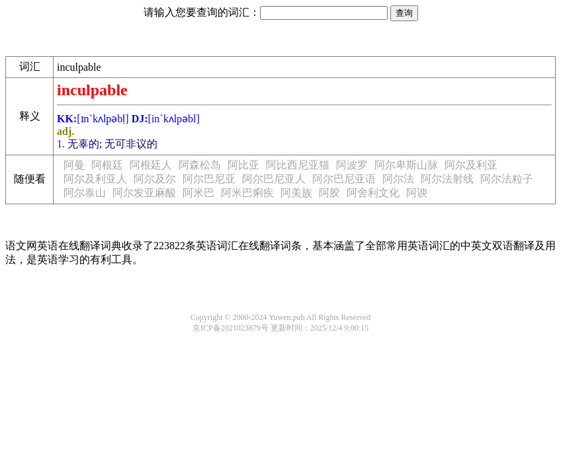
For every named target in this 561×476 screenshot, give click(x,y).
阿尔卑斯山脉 (406, 165)
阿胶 (329, 192)
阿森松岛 (200, 165)
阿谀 (416, 192)
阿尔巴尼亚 (209, 178)
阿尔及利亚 (471, 165)
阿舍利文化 (373, 192)
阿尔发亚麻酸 (144, 192)
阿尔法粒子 (506, 178)
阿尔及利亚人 (95, 178)
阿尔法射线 (447, 178)
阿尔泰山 (85, 192)
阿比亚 (243, 165)
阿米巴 (198, 192)
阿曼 (74, 165)
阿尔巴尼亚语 (344, 178)
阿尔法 (398, 178)
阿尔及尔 (155, 178)
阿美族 (296, 192)
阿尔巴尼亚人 (274, 178)
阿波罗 (352, 165)
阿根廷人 (151, 165)
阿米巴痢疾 (247, 192)
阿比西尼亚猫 (297, 165)
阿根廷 (107, 165)
